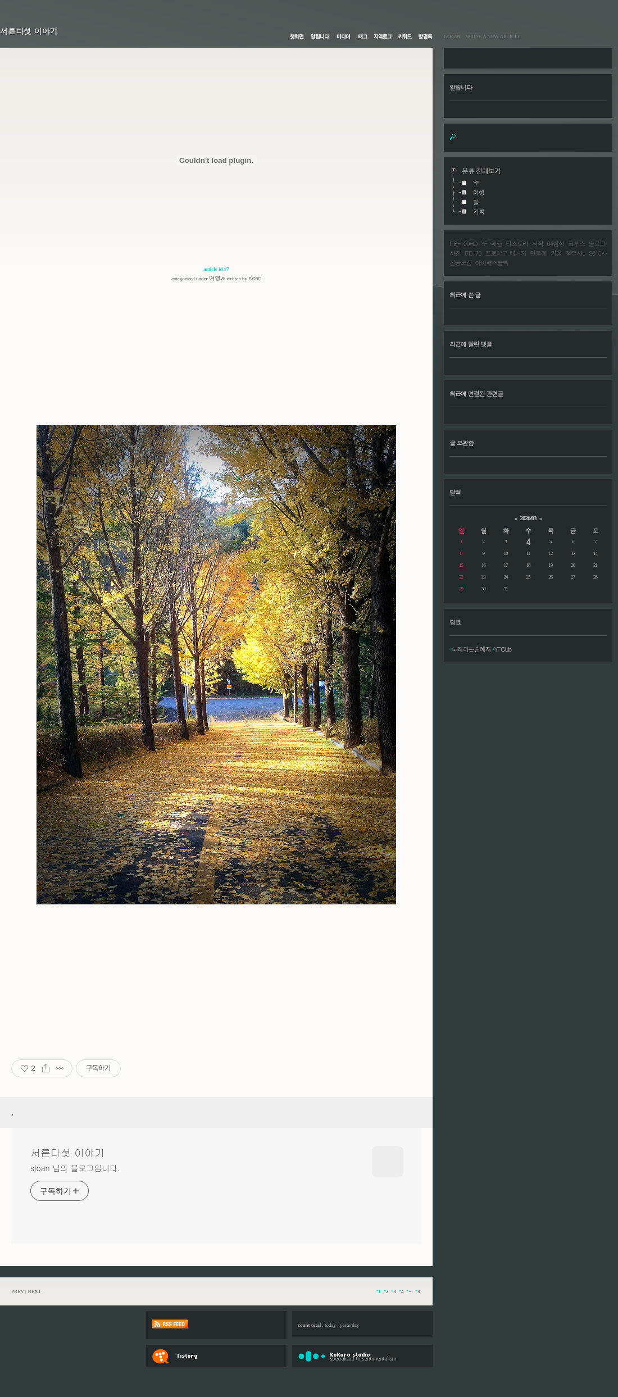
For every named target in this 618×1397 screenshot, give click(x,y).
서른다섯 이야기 (29, 31)
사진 (455, 253)
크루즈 (576, 243)
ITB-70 (473, 253)
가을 (556, 253)
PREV (17, 1291)
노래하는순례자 (471, 649)
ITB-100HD (463, 243)
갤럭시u (575, 253)
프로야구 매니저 (505, 253)
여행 (214, 278)
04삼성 (555, 243)
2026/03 (528, 518)
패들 (496, 243)
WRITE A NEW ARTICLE (491, 36)
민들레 (538, 253)
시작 (537, 243)
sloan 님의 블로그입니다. (75, 1167)
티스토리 (517, 243)
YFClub (502, 649)
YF (484, 243)
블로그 (596, 243)
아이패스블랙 (491, 262)
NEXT (34, 1291)
